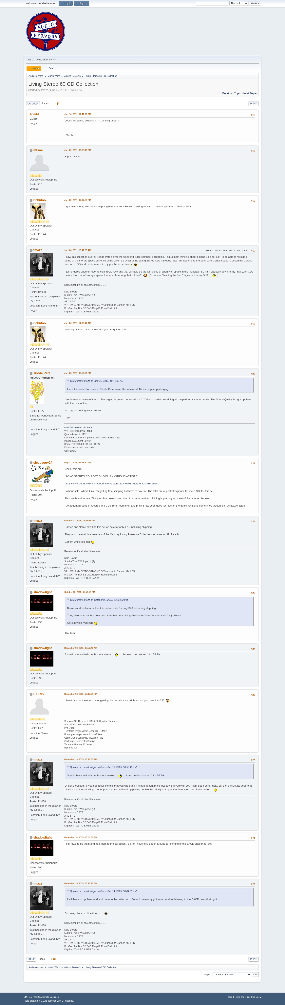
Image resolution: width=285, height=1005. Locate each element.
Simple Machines (50, 997)
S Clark (38, 694)
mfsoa (38, 150)
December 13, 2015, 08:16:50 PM (80, 759)
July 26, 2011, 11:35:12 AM (77, 323)
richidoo (39, 200)
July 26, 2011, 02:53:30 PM (77, 373)
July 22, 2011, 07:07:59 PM (77, 200)
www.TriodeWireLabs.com (78, 427)
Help (230, 997)
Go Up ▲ (256, 997)
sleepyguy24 (42, 462)
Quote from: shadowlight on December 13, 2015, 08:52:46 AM (103, 767)
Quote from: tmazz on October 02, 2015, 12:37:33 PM (99, 600)
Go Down (33, 103)
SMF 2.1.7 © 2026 (32, 997)
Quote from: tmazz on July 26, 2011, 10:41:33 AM (97, 381)
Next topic (250, 93)
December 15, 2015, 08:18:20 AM (80, 883)
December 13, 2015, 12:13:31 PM (80, 694)
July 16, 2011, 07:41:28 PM (77, 114)
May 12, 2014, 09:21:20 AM (77, 462)
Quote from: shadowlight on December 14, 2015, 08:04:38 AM (103, 891)
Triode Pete (41, 373)
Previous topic (231, 93)
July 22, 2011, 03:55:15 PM (77, 150)
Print (253, 103)
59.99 (156, 654)
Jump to (207, 974)
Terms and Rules (243, 997)
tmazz (37, 250)
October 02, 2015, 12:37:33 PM (79, 520)
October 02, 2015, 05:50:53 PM (79, 592)
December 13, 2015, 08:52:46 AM (80, 648)
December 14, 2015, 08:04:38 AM (80, 837)
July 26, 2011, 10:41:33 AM (77, 250)
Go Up (31, 959)
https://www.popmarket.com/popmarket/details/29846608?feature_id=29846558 (111, 483)
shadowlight (42, 592)
